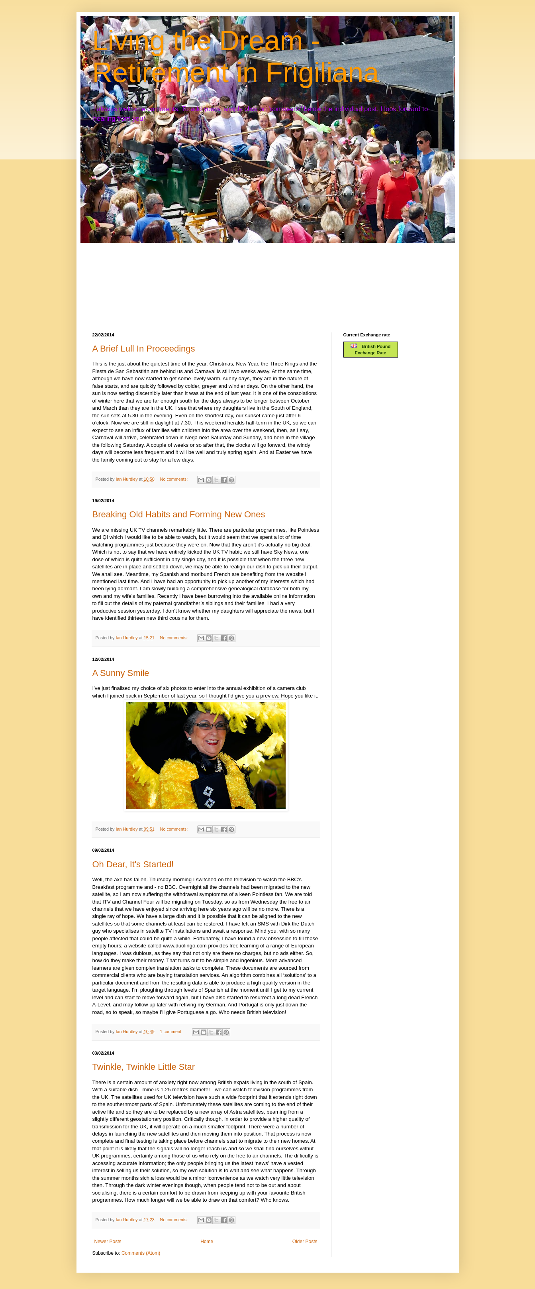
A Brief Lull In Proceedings (143, 349)
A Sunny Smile (120, 673)
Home (206, 1241)
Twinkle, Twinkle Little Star (143, 1067)
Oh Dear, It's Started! (133, 864)
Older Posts (304, 1241)
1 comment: (172, 1031)
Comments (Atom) (141, 1253)
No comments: (174, 479)
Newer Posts (108, 1241)
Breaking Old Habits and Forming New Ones (178, 514)
